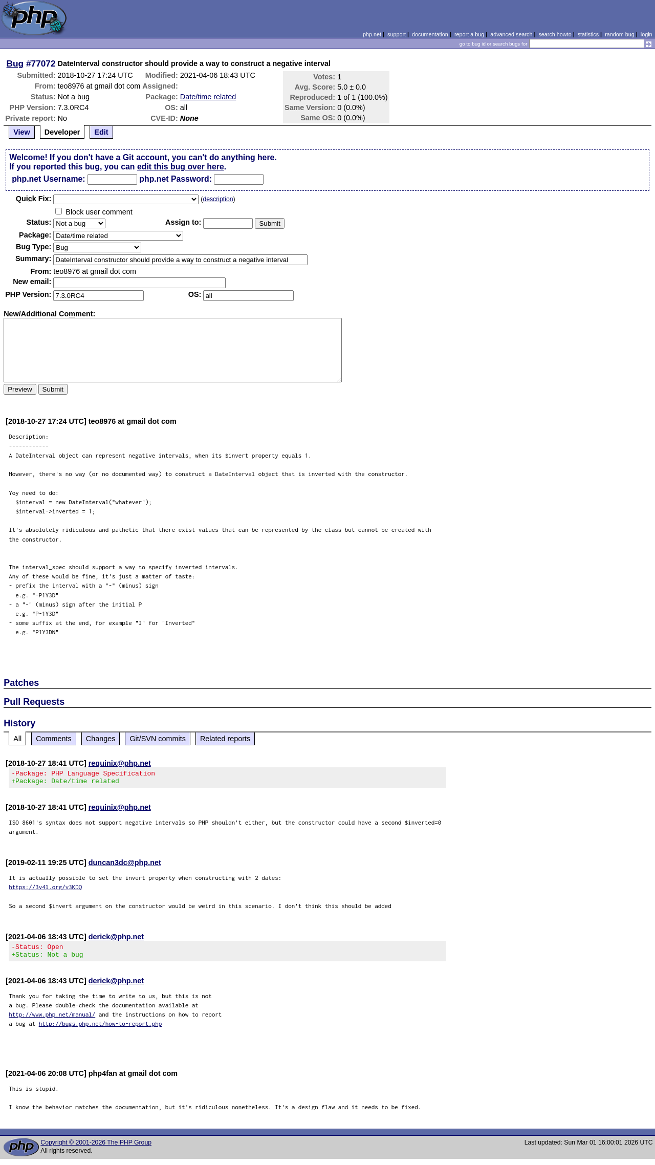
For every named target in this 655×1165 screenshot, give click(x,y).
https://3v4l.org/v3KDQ (45, 890)
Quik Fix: (34, 199)
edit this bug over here (180, 166)
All (17, 739)
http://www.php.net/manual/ (52, 1020)
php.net (372, 34)
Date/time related (208, 97)
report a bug (469, 34)
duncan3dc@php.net (125, 865)
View (21, 132)
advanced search (511, 34)
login (646, 34)
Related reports (225, 739)
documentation (430, 34)
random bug (620, 34)
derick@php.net (116, 940)
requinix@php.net (120, 763)
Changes (101, 739)
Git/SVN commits (157, 739)
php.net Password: (175, 179)
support (396, 34)
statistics (588, 34)
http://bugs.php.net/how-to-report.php (100, 1029)
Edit (101, 132)
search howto (554, 34)
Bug (15, 63)
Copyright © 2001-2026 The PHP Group (95, 1148)
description (218, 199)
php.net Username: (48, 179)
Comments (54, 739)
